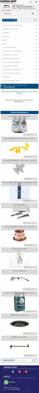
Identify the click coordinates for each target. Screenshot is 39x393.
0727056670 (12, 382)
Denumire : (7, 13)
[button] (7, 6)
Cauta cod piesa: (9, 360)
